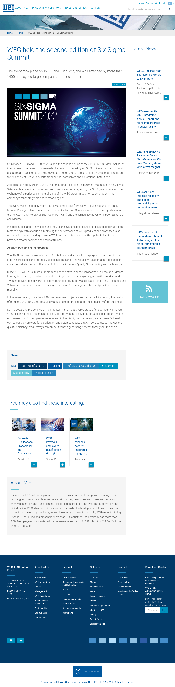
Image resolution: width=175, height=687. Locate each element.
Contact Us (123, 577)
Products (38, 7)
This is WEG (40, 577)
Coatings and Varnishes (73, 608)
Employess (108, 365)
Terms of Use (85, 682)
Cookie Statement (66, 682)
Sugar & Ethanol (97, 610)
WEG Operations (42, 596)
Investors (71, 7)
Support (96, 7)
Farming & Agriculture (100, 605)
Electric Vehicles (97, 624)
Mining (93, 614)
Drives (65, 589)
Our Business (41, 613)
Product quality (44, 372)
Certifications (41, 617)
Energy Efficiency (97, 596)
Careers (149, 3)
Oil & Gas (94, 577)
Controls (66, 594)
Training (55, 365)
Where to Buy (124, 582)
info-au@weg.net (21, 598)
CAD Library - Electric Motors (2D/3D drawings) (154, 580)
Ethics (83, 7)
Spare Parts (67, 613)
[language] (171, 3)
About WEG (22, 7)
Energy (93, 601)
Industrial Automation (72, 599)
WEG (7, 7)
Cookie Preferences (91, 671)
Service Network (125, 587)
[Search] (169, 10)
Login (162, 3)
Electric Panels (69, 603)
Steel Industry (96, 587)
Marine (93, 582)
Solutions (54, 7)
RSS (96, 682)
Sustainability (21, 372)
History (38, 587)
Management (41, 591)
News (141, 3)
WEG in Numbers (42, 582)
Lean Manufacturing (32, 365)
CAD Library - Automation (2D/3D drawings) (154, 591)
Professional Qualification (81, 365)
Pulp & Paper (96, 619)
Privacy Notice (48, 682)
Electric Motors (69, 577)
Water (92, 591)
